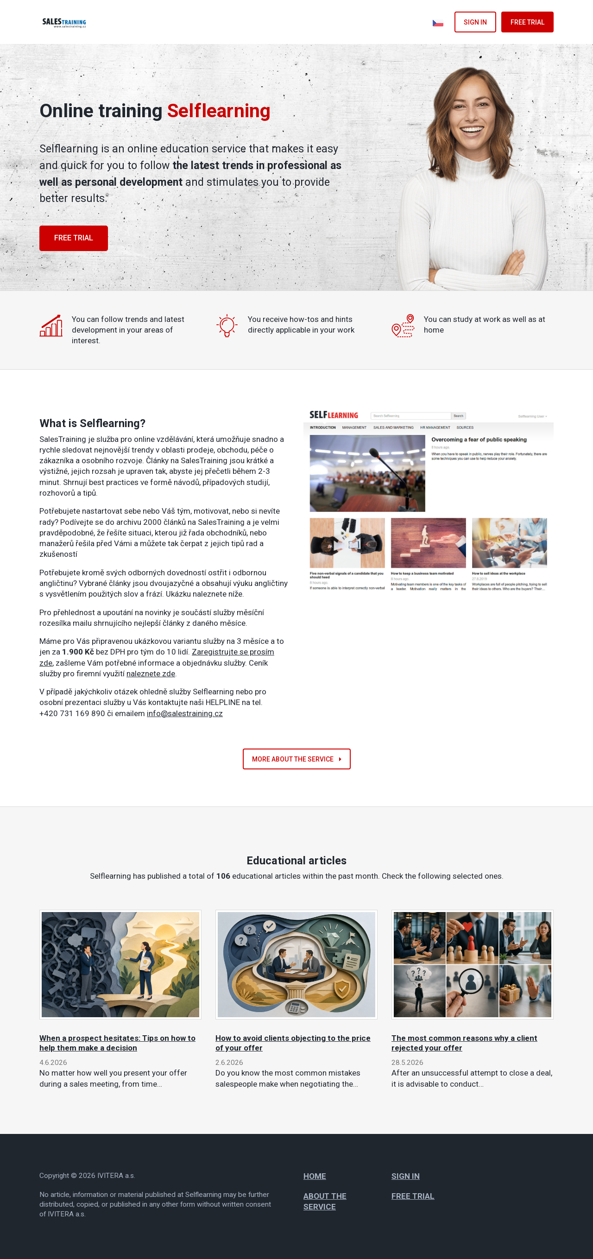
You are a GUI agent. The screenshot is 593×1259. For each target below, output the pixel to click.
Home (314, 1176)
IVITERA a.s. (116, 1175)
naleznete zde (150, 673)
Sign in (475, 22)
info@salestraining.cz (185, 713)
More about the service (296, 759)
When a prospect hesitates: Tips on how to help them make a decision (117, 1042)
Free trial (527, 22)
